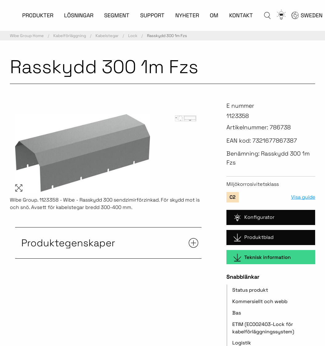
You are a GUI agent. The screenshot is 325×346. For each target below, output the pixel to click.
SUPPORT (152, 15)
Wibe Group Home (27, 36)
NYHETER (187, 15)
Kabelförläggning (69, 36)
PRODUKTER (37, 15)
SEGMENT (116, 15)
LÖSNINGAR (78, 15)
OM (214, 15)
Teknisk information (262, 257)
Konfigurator (254, 217)
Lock (132, 36)
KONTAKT (241, 15)
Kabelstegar (107, 36)
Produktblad (254, 237)
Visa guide (303, 197)
